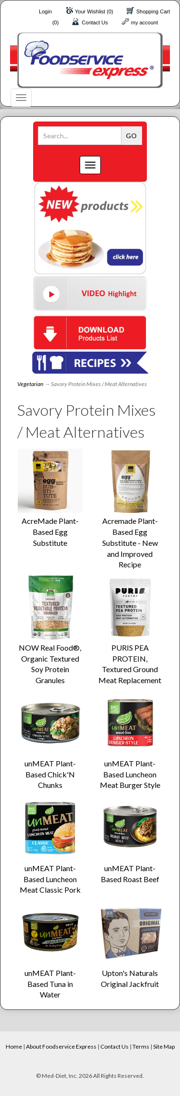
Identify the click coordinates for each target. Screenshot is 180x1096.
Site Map (164, 1046)
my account (144, 22)
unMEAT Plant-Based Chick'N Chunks (50, 774)
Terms (140, 1046)
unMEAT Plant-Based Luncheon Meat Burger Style (130, 774)
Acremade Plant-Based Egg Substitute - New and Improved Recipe (130, 542)
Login (45, 11)
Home (14, 1046)
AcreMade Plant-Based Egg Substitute (50, 531)
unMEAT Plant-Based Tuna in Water (50, 983)
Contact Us (95, 22)
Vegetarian (30, 383)
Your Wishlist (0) (94, 11)
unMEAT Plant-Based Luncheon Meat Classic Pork (50, 879)
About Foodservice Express (61, 1046)
